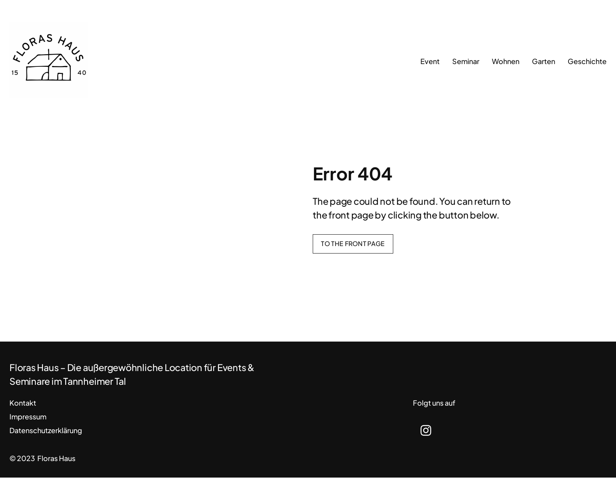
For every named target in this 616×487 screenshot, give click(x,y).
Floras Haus (56, 458)
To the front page (353, 243)
